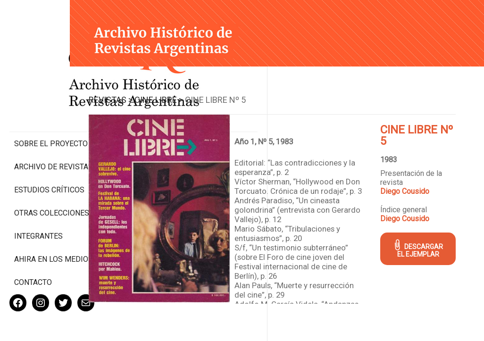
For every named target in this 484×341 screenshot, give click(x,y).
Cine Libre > (207, 92)
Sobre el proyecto (51, 104)
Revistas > (159, 92)
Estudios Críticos (49, 150)
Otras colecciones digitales (51, 178)
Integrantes (38, 205)
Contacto (33, 251)
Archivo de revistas (53, 127)
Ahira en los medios (53, 228)
